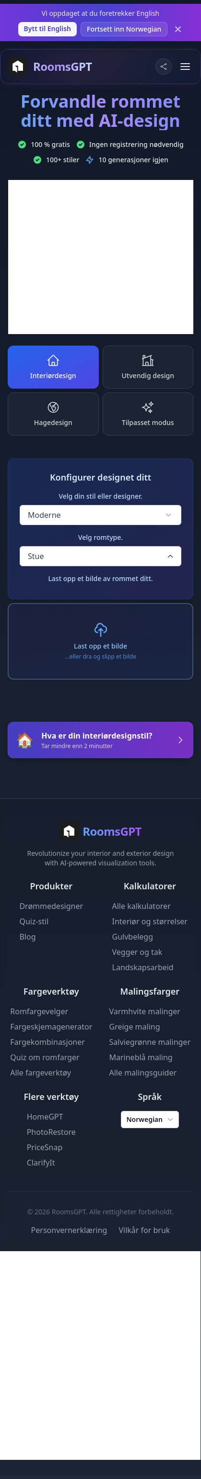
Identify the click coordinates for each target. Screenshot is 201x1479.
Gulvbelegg (133, 936)
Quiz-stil (33, 921)
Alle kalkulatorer (141, 906)
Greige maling (134, 1026)
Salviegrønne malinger (150, 1042)
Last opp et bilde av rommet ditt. (100, 578)
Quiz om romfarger (44, 1057)
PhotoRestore (51, 1132)
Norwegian (151, 1119)
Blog (27, 936)
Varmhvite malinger (144, 1011)
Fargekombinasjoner (47, 1042)
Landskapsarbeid (143, 967)
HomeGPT (45, 1116)
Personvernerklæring (69, 1230)
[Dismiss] (178, 29)
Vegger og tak (137, 952)
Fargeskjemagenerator (51, 1026)
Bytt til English (47, 28)
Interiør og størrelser (150, 921)
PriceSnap (45, 1147)
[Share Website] (163, 66)
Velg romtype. (100, 537)
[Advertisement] (100, 257)
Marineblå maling (141, 1057)
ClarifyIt (41, 1162)
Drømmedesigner (51, 906)
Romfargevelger (39, 1011)
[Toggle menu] (185, 66)
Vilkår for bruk (144, 1230)
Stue (101, 556)
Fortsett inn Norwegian (124, 29)
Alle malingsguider (143, 1072)
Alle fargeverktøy (40, 1072)
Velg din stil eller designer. (100, 496)
